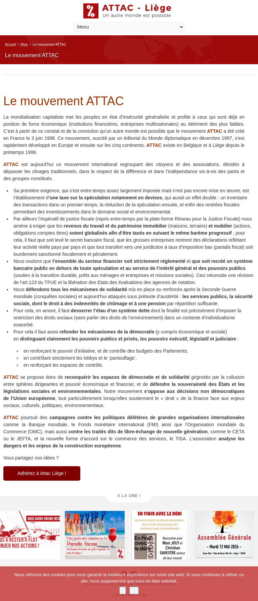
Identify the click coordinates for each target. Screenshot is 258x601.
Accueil (10, 44)
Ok (123, 590)
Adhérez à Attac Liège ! (41, 473)
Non (134, 590)
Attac (24, 44)
